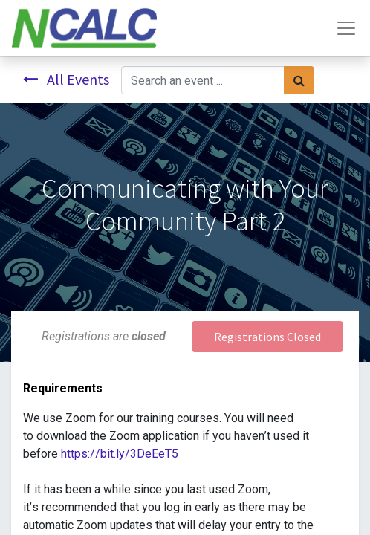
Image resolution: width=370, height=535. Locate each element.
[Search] (299, 80)
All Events (66, 79)
